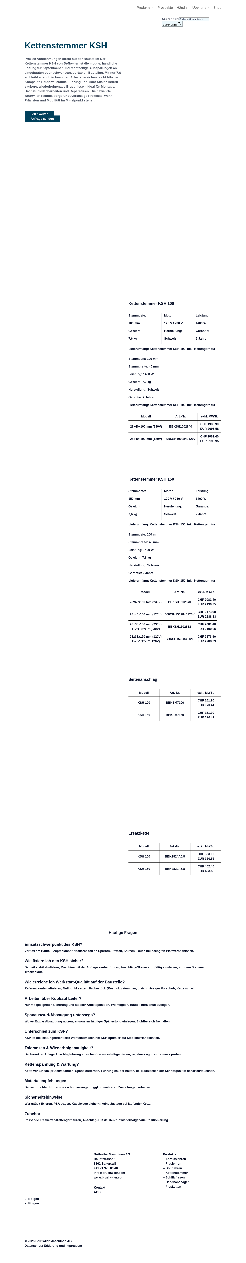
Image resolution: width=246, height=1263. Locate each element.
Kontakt (99, 1187)
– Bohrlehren (172, 1168)
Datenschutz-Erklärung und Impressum (53, 1245)
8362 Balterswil (105, 1163)
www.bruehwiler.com (109, 1177)
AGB (97, 1192)
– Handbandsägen (176, 1182)
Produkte (143, 7)
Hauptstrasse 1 (105, 1159)
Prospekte (165, 7)
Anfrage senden (42, 118)
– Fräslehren (172, 1163)
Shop (217, 7)
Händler (183, 7)
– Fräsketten (172, 1186)
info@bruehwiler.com (109, 1173)
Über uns (199, 7)
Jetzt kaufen (39, 114)
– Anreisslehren (174, 1159)
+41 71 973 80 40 (106, 1168)
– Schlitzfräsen (174, 1177)
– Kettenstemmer (175, 1173)
